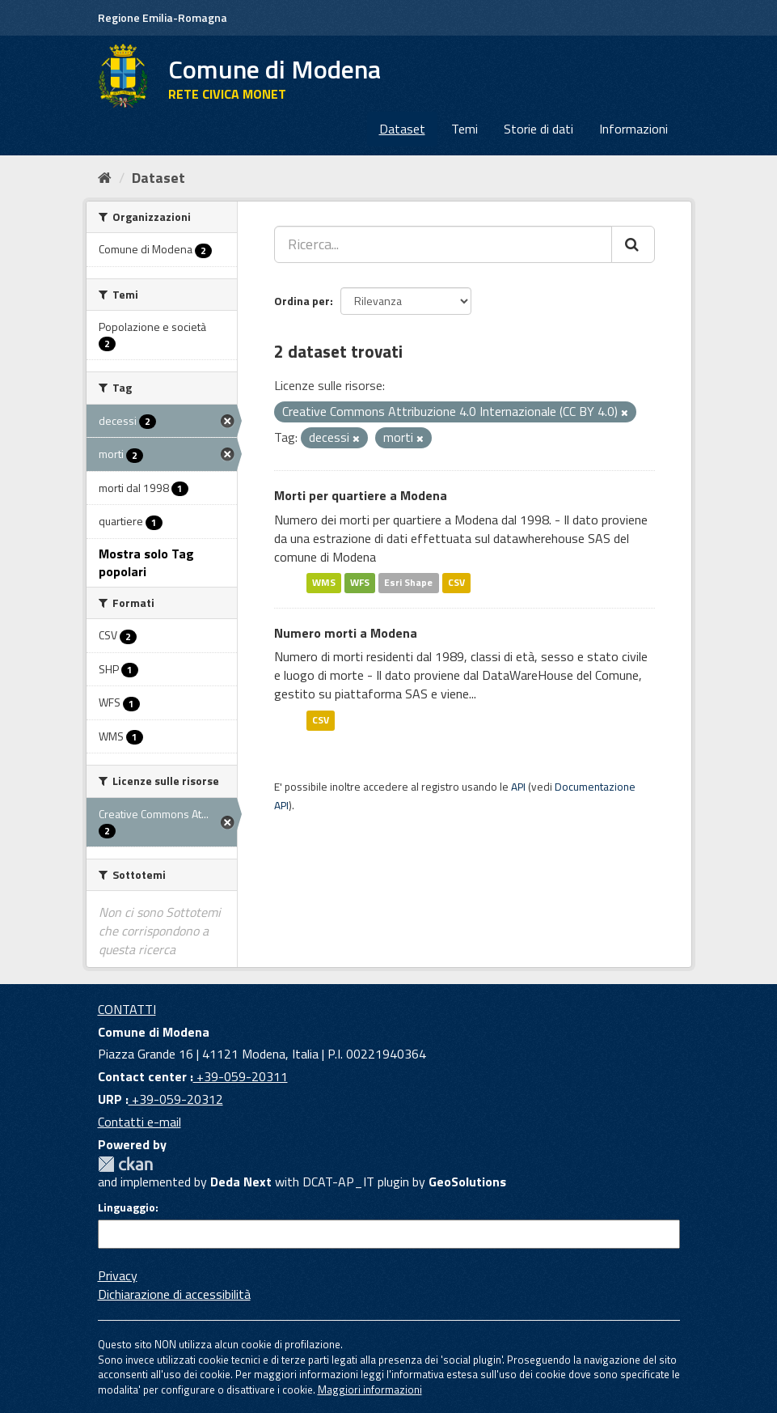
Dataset (402, 128)
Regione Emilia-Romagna (162, 17)
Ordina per (302, 300)
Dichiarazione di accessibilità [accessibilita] (174, 1294)
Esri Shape (408, 583)
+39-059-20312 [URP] (176, 1099)
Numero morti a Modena (345, 633)
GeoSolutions (467, 1181)
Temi (464, 128)
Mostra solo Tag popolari (146, 563)
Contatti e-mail (139, 1121)
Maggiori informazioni (370, 1389)
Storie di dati (538, 128)
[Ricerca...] (443, 244)
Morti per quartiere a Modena (360, 495)
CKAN (125, 1164)
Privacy (117, 1275)
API (518, 787)
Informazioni (633, 128)
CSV (456, 583)
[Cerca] (633, 244)
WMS (324, 583)
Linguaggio (126, 1207)
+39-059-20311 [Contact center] (240, 1076)
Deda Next (241, 1181)
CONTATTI (127, 1009)
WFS (359, 583)
